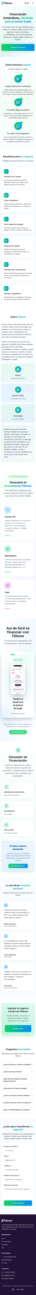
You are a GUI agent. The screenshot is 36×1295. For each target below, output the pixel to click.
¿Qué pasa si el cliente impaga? (18, 1090)
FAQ (3, 1248)
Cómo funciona (6, 1241)
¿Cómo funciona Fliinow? (18, 1074)
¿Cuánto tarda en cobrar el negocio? (18, 1105)
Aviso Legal (20, 1289)
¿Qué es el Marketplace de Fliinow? (18, 1112)
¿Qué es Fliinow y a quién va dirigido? (18, 1067)
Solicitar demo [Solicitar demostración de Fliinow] (18, 1028)
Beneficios (5, 1244)
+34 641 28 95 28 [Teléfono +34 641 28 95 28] (9, 1272)
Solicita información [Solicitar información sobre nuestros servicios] (18, 47)
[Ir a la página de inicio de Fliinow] (7, 3)
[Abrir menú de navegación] (32, 3)
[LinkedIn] (13, 1289)
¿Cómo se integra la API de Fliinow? (18, 1097)
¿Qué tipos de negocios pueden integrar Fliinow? (18, 1082)
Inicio (3, 1238)
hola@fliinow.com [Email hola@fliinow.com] (9, 1275)
